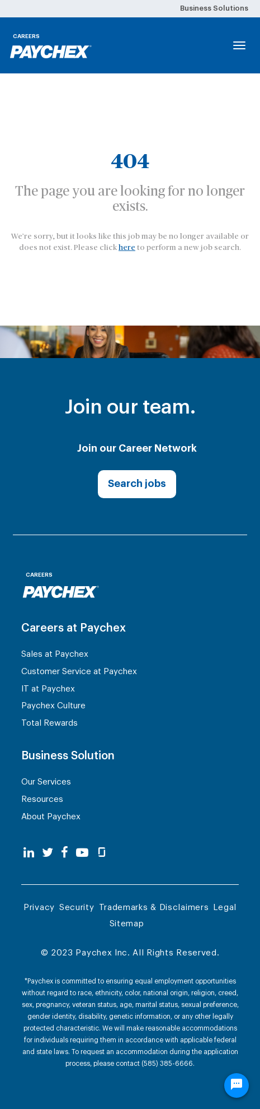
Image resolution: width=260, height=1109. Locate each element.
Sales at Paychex (54, 654)
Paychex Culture (53, 706)
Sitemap (127, 924)
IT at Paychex (48, 689)
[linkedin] (28, 853)
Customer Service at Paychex (79, 671)
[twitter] (47, 853)
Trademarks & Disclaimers (154, 907)
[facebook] (64, 853)
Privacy (39, 907)
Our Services (46, 782)
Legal (225, 907)
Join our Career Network (137, 448)
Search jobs (137, 484)
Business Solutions (214, 8)
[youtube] (82, 853)
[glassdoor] (102, 853)
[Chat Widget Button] (236, 1090)
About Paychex (51, 817)
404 (130, 161)
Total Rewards (49, 723)
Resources (42, 799)
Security (76, 907)
